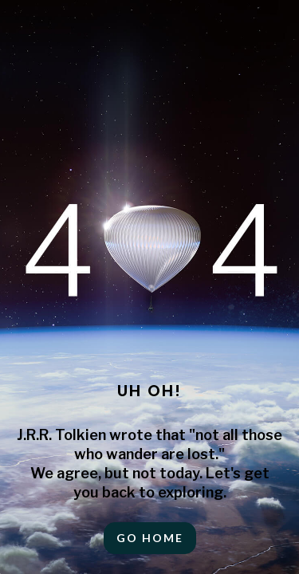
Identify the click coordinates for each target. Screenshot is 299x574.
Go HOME (149, 538)
